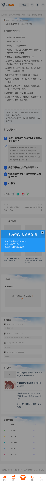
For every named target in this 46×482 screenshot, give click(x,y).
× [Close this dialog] (42, 232)
